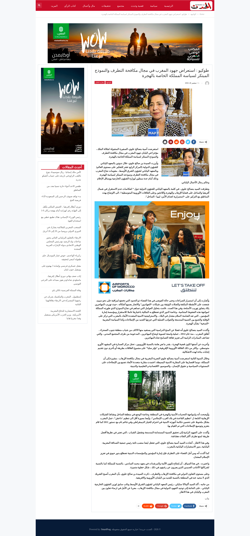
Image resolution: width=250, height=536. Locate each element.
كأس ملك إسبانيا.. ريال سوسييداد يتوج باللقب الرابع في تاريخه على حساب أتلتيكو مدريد (61, 176)
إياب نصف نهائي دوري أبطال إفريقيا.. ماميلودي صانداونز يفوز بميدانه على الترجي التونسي (61, 280)
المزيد (54, 6)
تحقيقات (106, 6)
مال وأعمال (89, 6)
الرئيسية (168, 6)
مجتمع (120, 6)
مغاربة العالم (100, 82)
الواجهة (108, 82)
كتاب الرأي (70, 6)
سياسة (154, 6)
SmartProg (106, 529)
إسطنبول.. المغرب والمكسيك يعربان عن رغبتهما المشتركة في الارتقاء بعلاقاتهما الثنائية (62, 301)
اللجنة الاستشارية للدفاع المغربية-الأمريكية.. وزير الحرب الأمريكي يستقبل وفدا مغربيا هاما (62, 315)
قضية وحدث (137, 6)
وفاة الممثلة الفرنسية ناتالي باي (66, 290)
